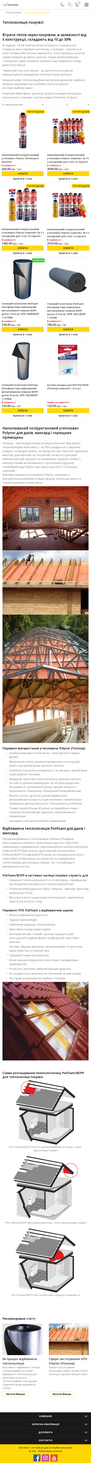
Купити (23, 173)
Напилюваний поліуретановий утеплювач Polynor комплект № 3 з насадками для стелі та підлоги (23, 233)
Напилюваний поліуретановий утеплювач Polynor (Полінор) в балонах (20, 158)
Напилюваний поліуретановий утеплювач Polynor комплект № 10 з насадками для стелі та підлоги (68, 158)
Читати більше (15, 1394)
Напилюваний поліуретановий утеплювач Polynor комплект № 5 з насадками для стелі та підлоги (68, 233)
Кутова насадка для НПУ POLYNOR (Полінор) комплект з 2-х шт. (68, 386)
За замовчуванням (12, 104)
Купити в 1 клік (22, 178)
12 (67, 104)
